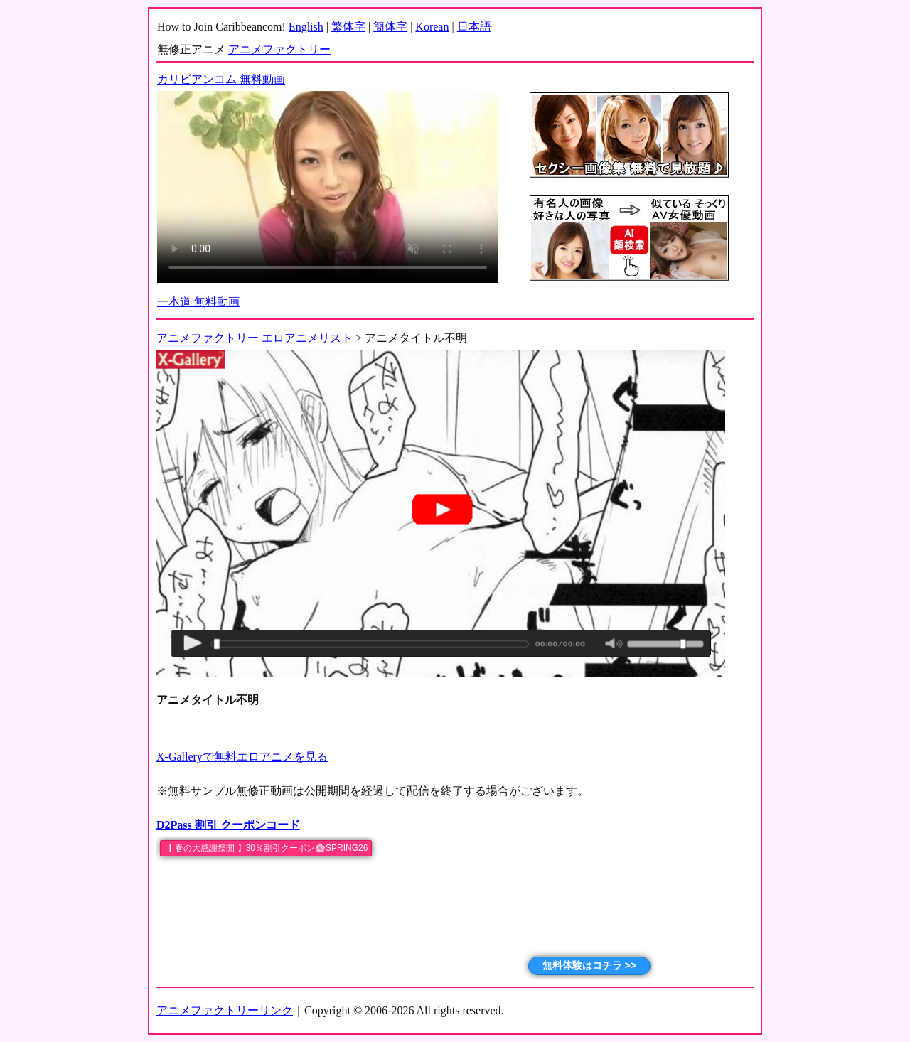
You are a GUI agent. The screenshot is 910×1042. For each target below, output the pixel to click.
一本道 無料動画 (198, 302)
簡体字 (390, 27)
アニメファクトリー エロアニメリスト (254, 338)
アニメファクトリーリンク (224, 1010)
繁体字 (348, 27)
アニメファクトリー (279, 49)
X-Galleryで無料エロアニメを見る (242, 757)
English (306, 27)
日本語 (474, 27)
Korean (432, 27)
